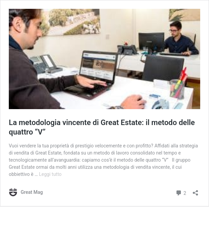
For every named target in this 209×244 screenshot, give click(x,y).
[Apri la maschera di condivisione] (195, 190)
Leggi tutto (50, 174)
